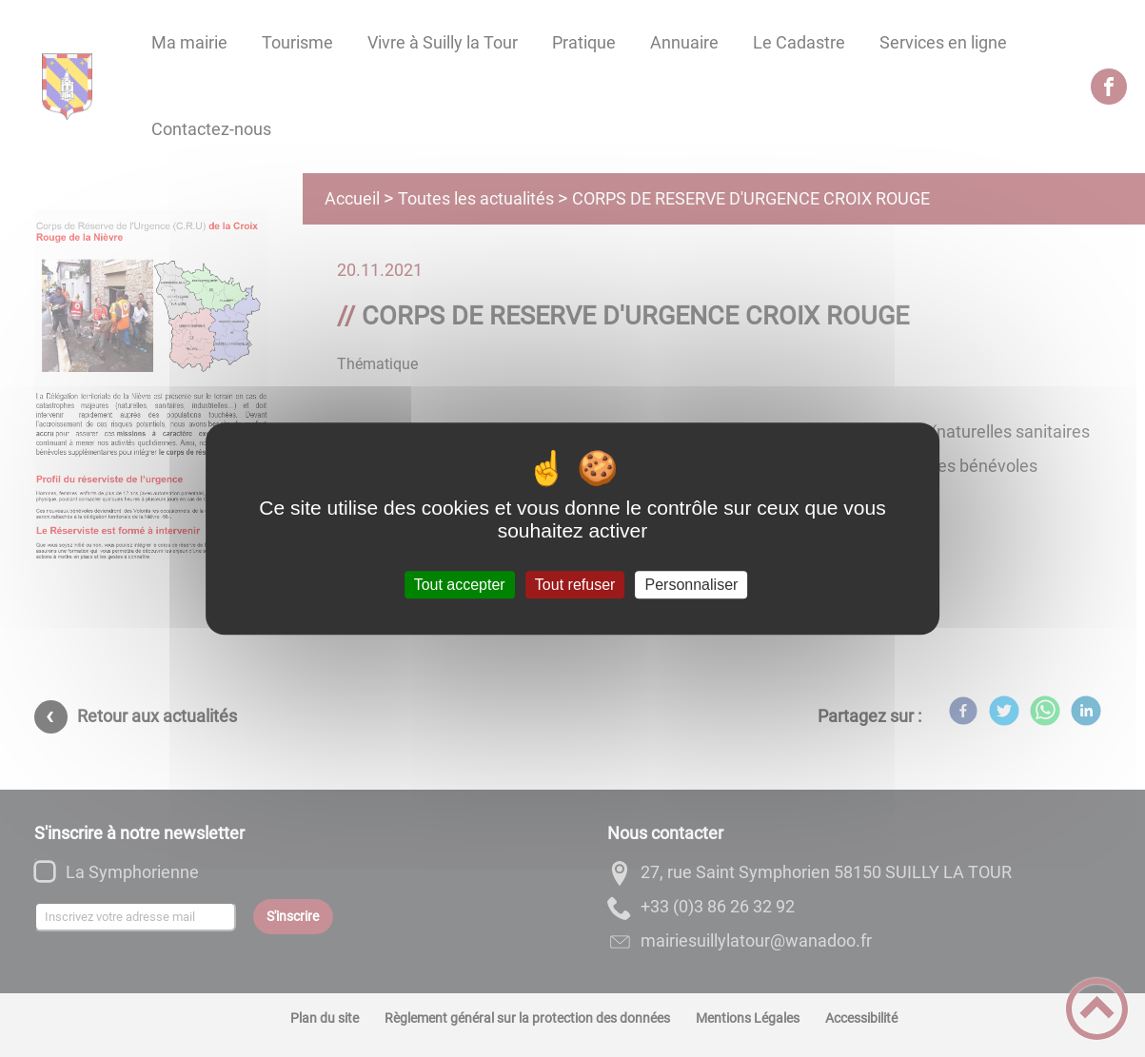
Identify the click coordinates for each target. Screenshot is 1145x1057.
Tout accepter (459, 585)
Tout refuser (575, 585)
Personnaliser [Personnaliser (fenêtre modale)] (692, 585)
